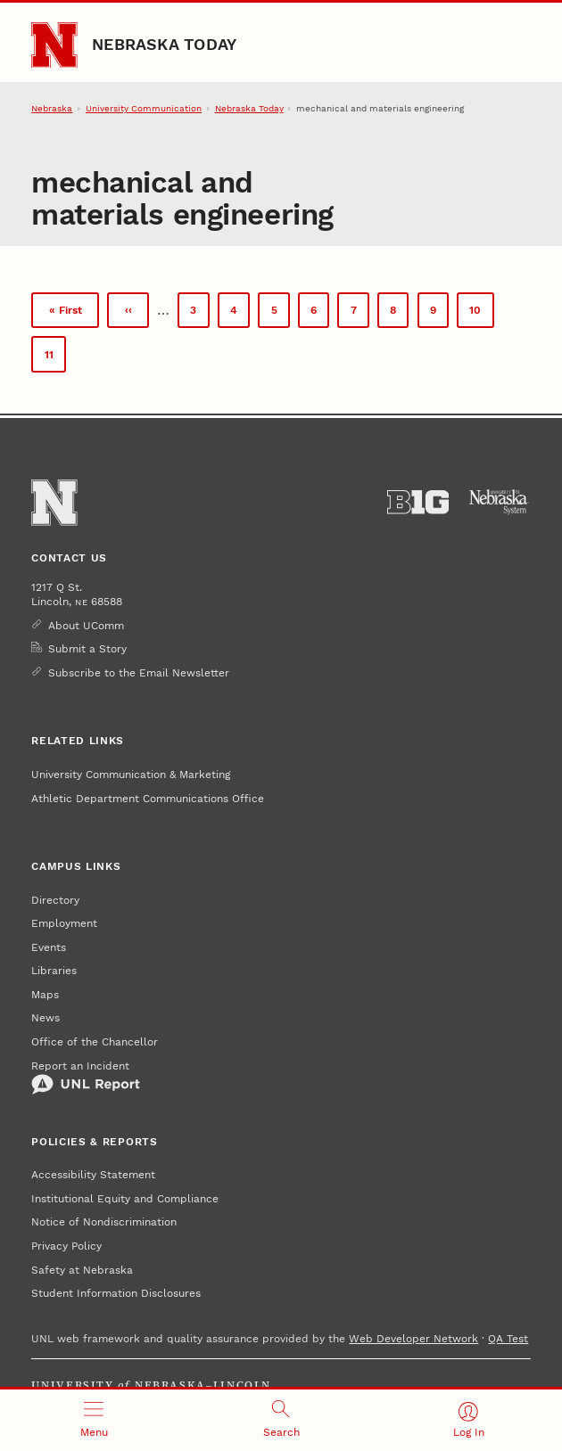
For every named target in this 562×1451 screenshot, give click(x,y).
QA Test (508, 1338)
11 (55, 360)
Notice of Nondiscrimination (104, 1222)
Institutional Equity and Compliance (125, 1199)
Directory (55, 900)
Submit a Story (87, 649)
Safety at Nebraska (82, 1270)
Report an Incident (85, 1077)
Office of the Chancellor (94, 1042)
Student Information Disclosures (116, 1293)
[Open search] (281, 1420)
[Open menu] (93, 1420)
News (45, 1018)
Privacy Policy (66, 1246)
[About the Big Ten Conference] (418, 502)
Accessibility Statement (93, 1174)
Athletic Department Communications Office (147, 798)
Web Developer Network (413, 1338)
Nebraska (51, 108)
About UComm (86, 625)
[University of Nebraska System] (499, 502)
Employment (64, 923)
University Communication (144, 108)
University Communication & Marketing (130, 774)
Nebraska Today (164, 44)
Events (48, 947)
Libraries (54, 970)
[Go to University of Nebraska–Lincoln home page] (54, 45)
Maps (45, 994)
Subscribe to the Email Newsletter (138, 673)
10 (481, 313)
